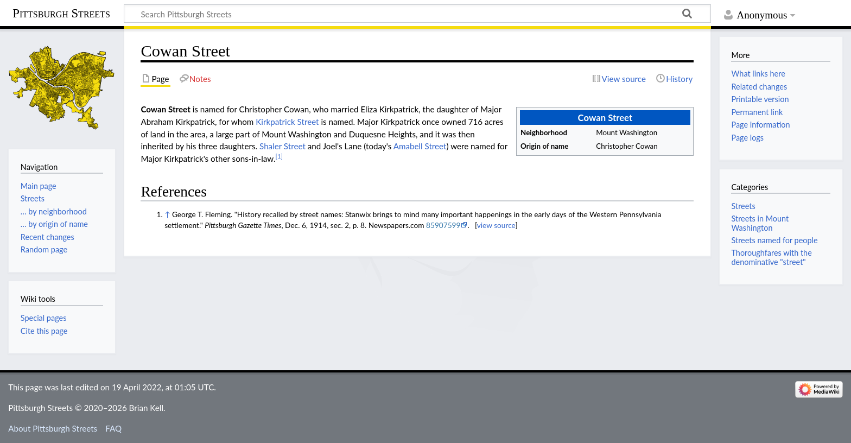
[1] (279, 156)
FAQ (113, 428)
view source (496, 225)
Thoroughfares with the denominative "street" (771, 257)
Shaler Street (282, 146)
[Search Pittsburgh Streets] (417, 13)
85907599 (443, 225)
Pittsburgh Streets (61, 13)
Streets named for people (774, 240)
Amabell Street (420, 146)
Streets (743, 206)
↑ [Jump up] (167, 214)
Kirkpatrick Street (287, 121)
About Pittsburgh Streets (52, 428)
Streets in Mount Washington (760, 223)
